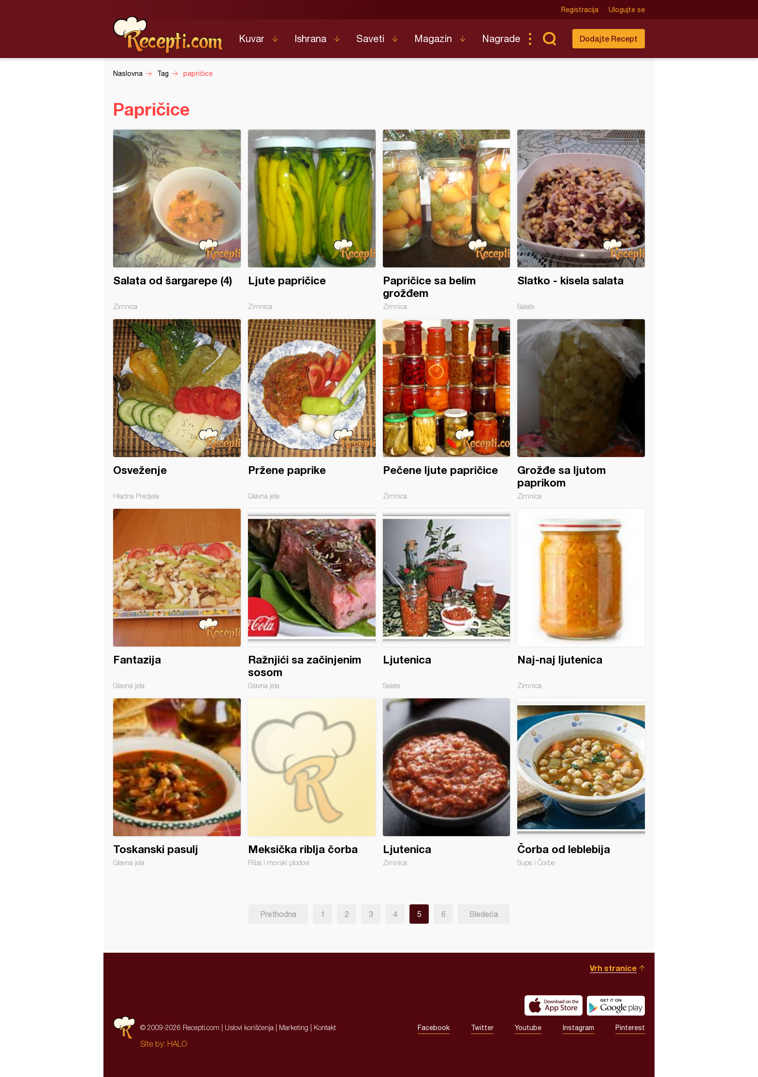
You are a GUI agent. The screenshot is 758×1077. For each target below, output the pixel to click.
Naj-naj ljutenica (581, 599)
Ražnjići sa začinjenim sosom (312, 599)
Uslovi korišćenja (249, 1027)
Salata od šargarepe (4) (177, 220)
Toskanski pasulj (177, 782)
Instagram (578, 1028)
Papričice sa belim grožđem (446, 220)
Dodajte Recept (609, 38)
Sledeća (483, 914)
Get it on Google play (616, 1005)
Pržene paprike (312, 409)
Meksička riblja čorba (312, 782)
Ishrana (310, 38)
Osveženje (177, 409)
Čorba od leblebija (581, 782)
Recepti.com (168, 35)
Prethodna (278, 914)
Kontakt (325, 1027)
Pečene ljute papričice (446, 409)
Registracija (579, 10)
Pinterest (630, 1028)
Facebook (434, 1028)
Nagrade (501, 38)
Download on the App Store (554, 1005)
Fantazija (177, 599)
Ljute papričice (312, 220)
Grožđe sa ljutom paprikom (581, 409)
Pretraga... (549, 38)
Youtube (528, 1028)
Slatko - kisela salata (581, 220)
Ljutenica (446, 599)
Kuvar (251, 38)
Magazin (433, 38)
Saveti (370, 38)
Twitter (482, 1028)
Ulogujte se (627, 10)
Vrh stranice (613, 968)
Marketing (293, 1027)
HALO (177, 1043)
